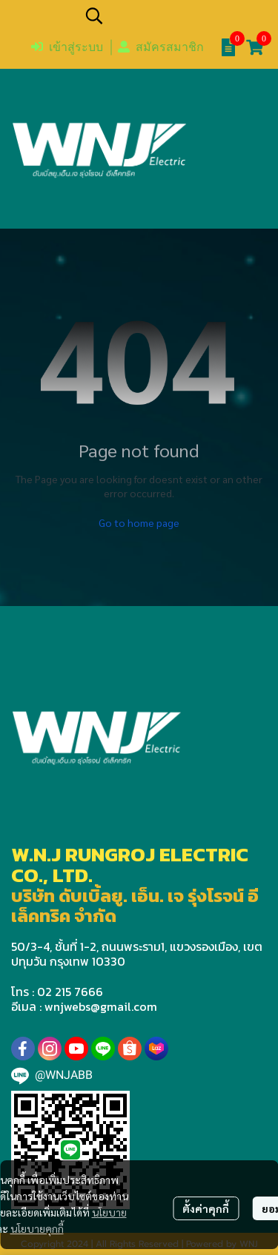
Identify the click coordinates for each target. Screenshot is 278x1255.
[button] (174, 15)
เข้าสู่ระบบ (67, 47)
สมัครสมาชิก (161, 47)
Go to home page (139, 522)
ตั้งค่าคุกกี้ (205, 1208)
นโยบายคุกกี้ (37, 1228)
